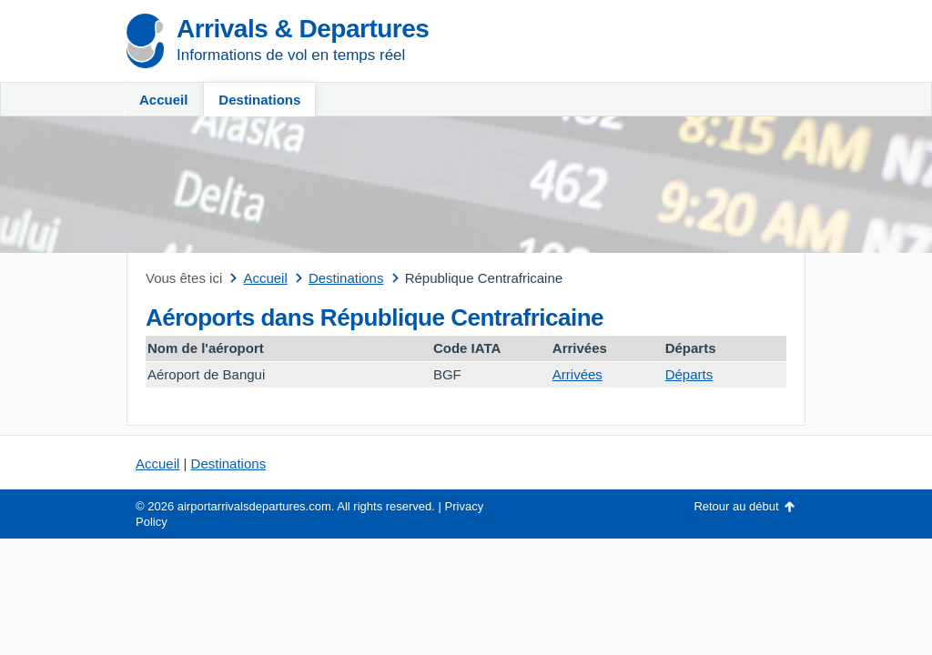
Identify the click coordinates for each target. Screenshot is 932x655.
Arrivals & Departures (303, 29)
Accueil (163, 99)
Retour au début (736, 506)
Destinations (259, 99)
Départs (689, 374)
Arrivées (577, 374)
